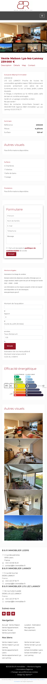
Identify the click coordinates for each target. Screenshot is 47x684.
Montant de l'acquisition (14, 304)
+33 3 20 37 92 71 (12, 581)
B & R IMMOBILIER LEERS (15, 550)
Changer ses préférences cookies (24, 672)
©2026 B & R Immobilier (15, 667)
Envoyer (11, 254)
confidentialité (32, 679)
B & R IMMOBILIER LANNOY (16, 568)
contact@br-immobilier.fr (15, 566)
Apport (7, 314)
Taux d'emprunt (11, 334)
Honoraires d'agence (24, 669)
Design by (24, 675)
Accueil (23, 6)
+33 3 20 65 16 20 (12, 563)
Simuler (10, 346)
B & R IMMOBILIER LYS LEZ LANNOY (21, 586)
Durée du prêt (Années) (14, 324)
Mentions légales (34, 667)
